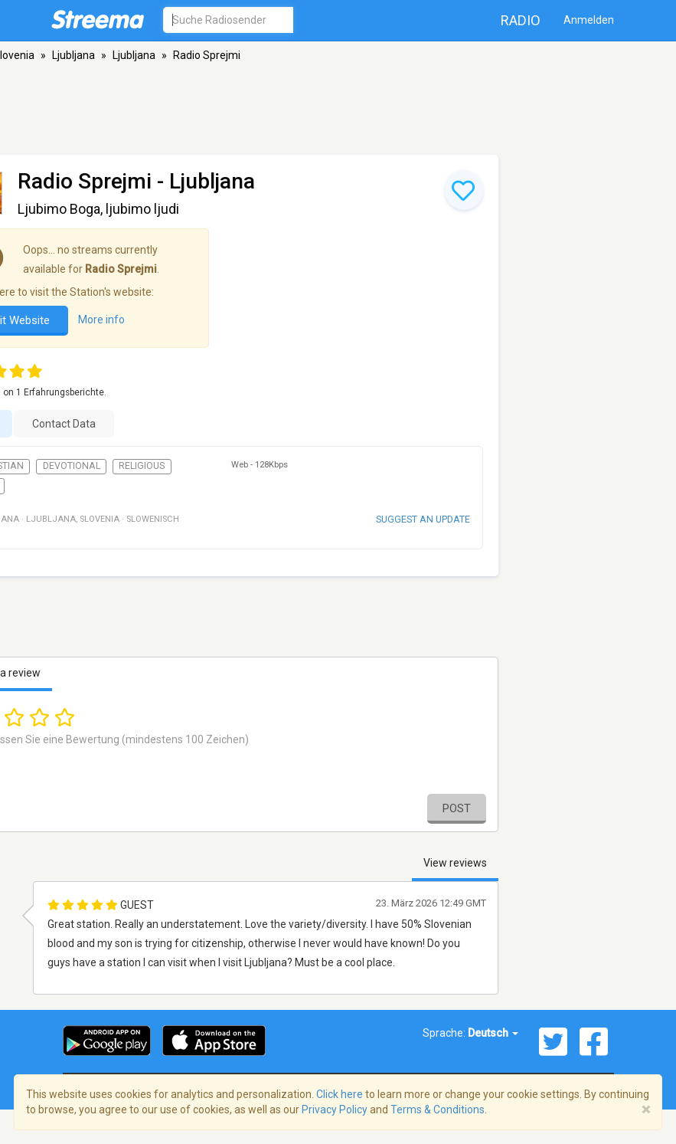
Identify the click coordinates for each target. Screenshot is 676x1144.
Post (457, 808)
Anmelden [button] (588, 20)
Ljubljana (73, 55)
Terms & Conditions (437, 1109)
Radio (520, 20)
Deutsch (493, 1033)
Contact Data (64, 424)
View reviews (455, 863)
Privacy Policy (334, 1109)
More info (101, 319)
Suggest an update (423, 519)
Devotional (71, 466)
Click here (339, 1094)
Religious (142, 466)
